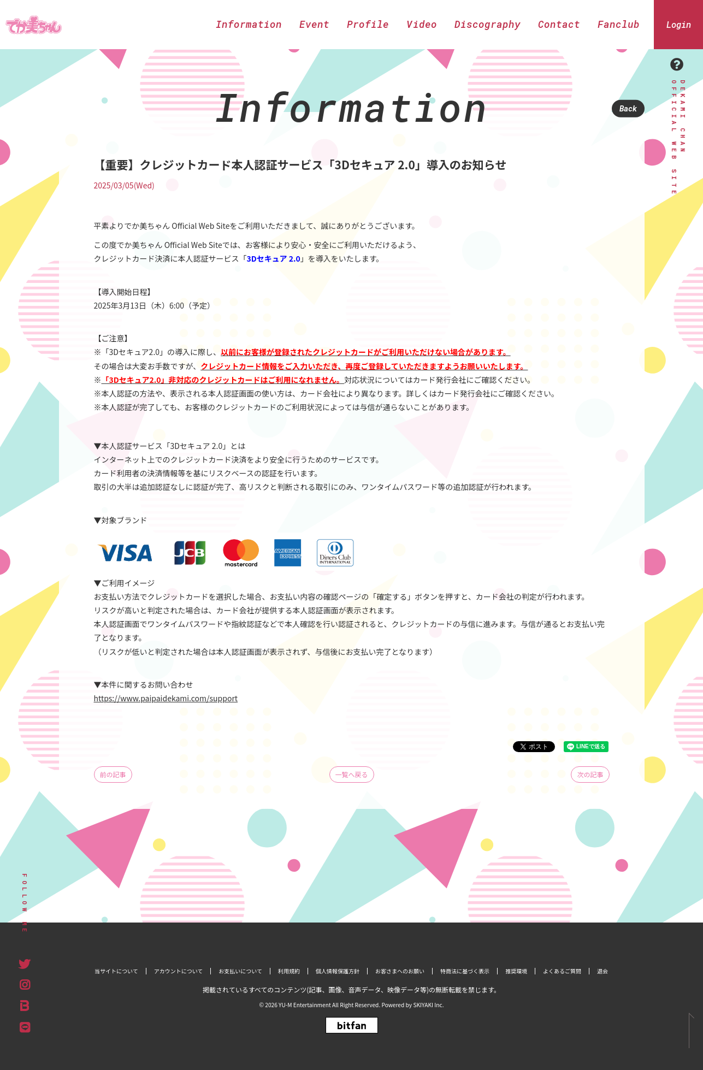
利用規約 (289, 971)
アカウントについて (178, 971)
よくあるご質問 (562, 971)
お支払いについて (240, 971)
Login (678, 24)
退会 (602, 971)
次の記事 (590, 774)
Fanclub (619, 24)
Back (628, 108)
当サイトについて (116, 971)
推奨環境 (516, 971)
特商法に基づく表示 (464, 971)
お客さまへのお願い (399, 971)
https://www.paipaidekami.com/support (166, 698)
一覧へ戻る (351, 774)
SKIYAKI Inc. (428, 1005)
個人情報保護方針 (337, 971)
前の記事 (113, 774)
